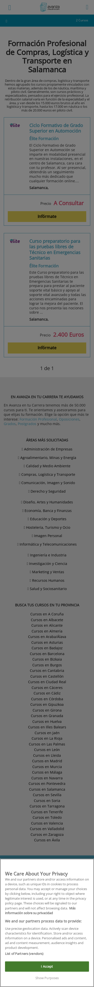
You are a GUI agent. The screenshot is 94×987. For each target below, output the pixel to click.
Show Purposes (47, 978)
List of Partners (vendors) (24, 953)
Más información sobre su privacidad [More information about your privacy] (40, 910)
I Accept (47, 966)
